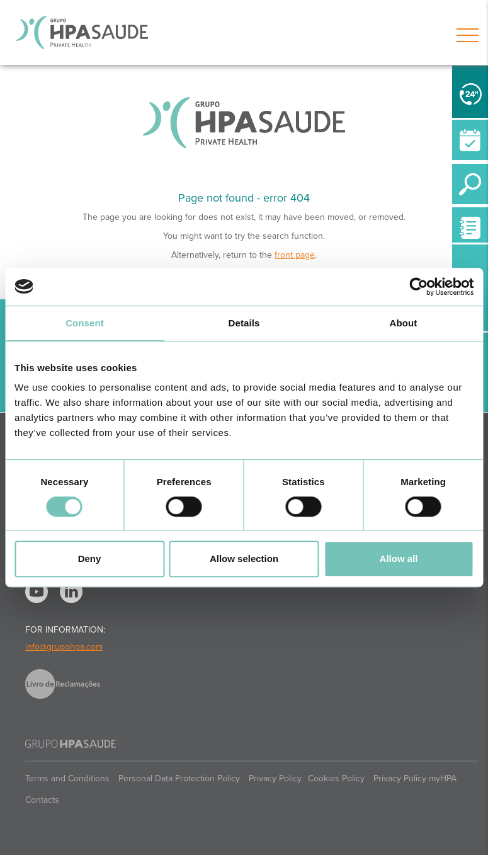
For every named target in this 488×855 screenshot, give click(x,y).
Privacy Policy (275, 778)
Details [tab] (244, 323)
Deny (89, 558)
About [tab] (403, 323)
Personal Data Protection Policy (179, 778)
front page (295, 255)
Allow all (399, 558)
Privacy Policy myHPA (415, 778)
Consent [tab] (84, 323)
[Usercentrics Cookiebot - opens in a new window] (418, 286)
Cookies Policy (336, 778)
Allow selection (244, 558)
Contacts (42, 800)
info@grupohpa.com (64, 646)
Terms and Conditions (67, 778)
